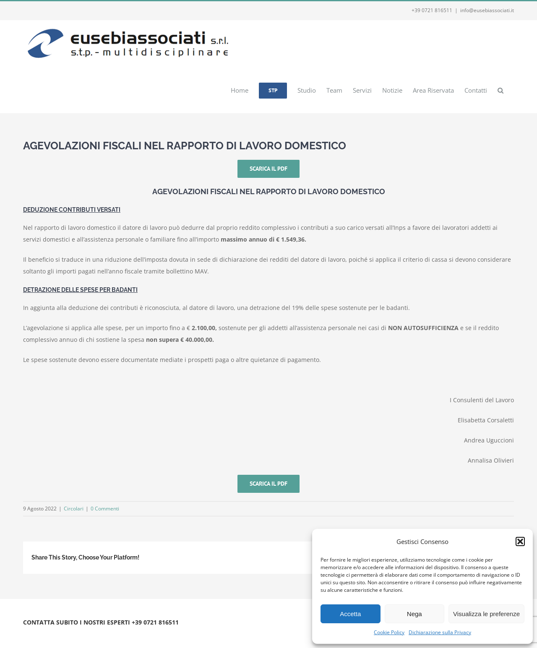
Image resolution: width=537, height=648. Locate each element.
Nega (414, 613)
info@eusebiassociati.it (487, 10)
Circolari (73, 508)
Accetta (350, 613)
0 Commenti (105, 508)
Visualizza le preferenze (486, 613)
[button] (520, 541)
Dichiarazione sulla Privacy (440, 632)
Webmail (127, 632)
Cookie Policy (389, 632)
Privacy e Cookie (93, 632)
